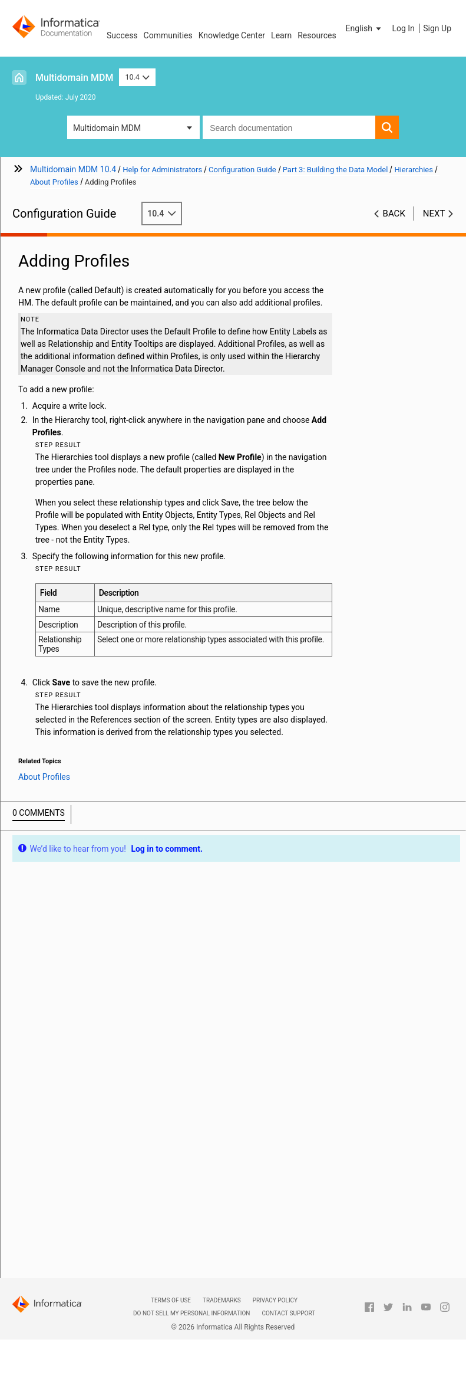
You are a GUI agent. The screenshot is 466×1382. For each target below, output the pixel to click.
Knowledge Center (232, 35)
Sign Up (437, 28)
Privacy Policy (275, 1300)
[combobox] (289, 127)
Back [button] (394, 213)
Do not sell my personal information (191, 1313)
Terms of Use (171, 1300)
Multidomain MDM (74, 77)
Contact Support (288, 1313)
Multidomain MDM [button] (107, 128)
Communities (168, 35)
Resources (317, 35)
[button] (364, 28)
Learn (281, 35)
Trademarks (222, 1300)
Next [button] (434, 213)
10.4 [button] (137, 77)
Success (122, 35)
